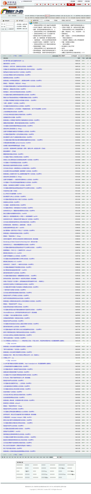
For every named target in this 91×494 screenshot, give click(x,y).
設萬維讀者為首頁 (27, 1)
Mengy (24, 83)
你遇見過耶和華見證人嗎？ (11, 227)
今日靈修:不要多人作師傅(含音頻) (12, 157)
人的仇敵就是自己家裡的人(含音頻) (13, 386)
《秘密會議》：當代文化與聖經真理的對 (44, 40)
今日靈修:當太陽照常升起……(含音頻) (14, 383)
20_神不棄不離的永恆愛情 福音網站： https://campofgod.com (20, 363)
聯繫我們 (80, 1)
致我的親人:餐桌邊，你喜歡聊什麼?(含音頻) (15, 400)
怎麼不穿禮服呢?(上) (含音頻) (11, 256)
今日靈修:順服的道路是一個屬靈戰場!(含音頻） (16, 275)
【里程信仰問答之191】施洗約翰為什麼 (44, 48)
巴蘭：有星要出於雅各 (68, 42)
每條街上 (41, 281)
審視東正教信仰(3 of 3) (9, 253)
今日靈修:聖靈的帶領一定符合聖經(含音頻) (15, 134)
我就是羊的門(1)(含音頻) (10, 425)
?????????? (19, 468)
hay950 (35, 216)
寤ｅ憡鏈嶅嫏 (35, 486)
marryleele (13, 343)
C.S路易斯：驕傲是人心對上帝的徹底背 (73, 40)
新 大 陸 (68, 18)
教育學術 (78, 15)
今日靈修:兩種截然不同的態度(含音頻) (14, 267)
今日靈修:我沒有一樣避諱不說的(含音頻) (14, 369)
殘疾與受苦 (6, 63)
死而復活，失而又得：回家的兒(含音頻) (14, 66)
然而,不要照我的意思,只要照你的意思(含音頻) (16, 332)
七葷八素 (63, 15)
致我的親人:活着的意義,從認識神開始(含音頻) (16, 451)
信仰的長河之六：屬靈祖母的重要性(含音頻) (16, 210)
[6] (20, 457)
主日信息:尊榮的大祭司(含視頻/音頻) (13, 75)
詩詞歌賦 (57, 15)
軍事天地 (32, 18)
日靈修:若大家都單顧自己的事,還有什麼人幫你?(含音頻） (19, 69)
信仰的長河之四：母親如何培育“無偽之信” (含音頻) (18, 219)
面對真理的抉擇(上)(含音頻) (11, 326)
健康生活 (88, 15)
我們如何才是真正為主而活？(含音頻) (14, 72)
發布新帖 (19, 24)
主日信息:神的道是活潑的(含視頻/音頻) (14, 114)
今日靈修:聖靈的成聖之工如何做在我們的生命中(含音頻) (19, 86)
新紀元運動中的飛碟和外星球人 (12, 213)
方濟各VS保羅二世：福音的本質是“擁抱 (73, 27)
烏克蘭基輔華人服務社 (57, 340)
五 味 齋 (27, 15)
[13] (41, 457)
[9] (28, 457)
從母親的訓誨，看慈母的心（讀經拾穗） (14, 225)
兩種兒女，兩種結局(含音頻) (11, 89)
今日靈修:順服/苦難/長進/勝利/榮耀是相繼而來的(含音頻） (19, 140)
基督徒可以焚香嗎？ (9, 431)
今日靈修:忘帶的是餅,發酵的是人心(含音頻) (15, 411)
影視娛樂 (73, 18)
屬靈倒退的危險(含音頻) (10, 154)
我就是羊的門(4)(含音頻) (10, 321)
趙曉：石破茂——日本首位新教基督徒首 (73, 35)
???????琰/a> (44, 477)
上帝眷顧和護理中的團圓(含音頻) (12, 366)
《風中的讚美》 (66, 44)
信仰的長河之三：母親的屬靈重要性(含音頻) (16, 244)
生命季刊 (29, 66)
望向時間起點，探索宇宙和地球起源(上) (73, 25)
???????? (35, 465)
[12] (38, 457)
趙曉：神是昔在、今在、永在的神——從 (73, 31)
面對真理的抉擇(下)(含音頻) (11, 273)
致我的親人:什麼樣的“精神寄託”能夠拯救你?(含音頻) (18, 120)
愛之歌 (29, 225)
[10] (31, 457)
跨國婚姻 (37, 18)
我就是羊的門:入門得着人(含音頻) (12, 295)
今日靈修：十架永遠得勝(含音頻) (12, 315)
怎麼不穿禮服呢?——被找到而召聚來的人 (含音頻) (17, 179)
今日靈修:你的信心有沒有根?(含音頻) (13, 389)
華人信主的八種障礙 (67, 50)
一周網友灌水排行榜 (80, 20)
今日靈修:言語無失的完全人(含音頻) (13, 106)
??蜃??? (27, 471)
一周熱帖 (55, 20)
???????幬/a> (70, 471)
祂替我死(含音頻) (8, 77)
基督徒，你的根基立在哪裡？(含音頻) (14, 185)
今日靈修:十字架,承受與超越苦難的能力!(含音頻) (17, 182)
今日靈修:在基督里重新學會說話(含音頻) (14, 126)
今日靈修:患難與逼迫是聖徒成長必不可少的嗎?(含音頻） (19, 188)
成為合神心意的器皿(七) (10, 128)
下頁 (15, 55)
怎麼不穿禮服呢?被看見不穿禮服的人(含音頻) (16, 131)
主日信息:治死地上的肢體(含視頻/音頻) (14, 335)
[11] (34, 457)
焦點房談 (78, 18)
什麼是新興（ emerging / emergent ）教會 (14, 417)
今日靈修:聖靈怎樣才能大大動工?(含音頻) (15, 199)
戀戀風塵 (42, 18)
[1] (7, 457)
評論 (8, 343)
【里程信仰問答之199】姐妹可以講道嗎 (44, 25)
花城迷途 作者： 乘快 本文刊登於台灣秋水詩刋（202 (18, 355)
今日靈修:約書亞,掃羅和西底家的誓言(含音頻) (16, 94)
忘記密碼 (19, 26)
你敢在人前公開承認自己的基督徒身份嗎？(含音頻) (17, 159)
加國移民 (57, 18)
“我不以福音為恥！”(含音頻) (11, 338)
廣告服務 (73, 1)
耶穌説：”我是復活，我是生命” (12, 83)
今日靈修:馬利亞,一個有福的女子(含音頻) (15, 208)
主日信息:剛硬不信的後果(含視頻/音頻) (14, 442)
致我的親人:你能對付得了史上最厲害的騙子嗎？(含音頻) (19, 174)
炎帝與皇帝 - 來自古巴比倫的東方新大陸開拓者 (16, 414)
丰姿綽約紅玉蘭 (7, 191)
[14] (44, 457)
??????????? (19, 465)
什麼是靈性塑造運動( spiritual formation (14, 143)
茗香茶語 (32, 15)
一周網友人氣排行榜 (66, 20)
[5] (17, 457)
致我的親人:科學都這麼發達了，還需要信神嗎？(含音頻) (19, 80)
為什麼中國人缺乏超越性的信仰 (12, 60)
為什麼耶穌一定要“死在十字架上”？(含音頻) (15, 230)
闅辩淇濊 (63, 486)
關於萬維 (87, 1)
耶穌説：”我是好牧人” (9, 236)
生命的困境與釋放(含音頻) (10, 397)
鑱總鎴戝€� (42, 486)
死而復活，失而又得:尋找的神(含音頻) (14, 92)
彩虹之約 (47, 15)
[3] (12, 457)
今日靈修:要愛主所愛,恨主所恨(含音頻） (14, 423)
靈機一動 (47, 18)
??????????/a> (62, 474)
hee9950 (13, 63)
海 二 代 (73, 15)
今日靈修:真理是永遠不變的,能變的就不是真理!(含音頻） (19, 309)
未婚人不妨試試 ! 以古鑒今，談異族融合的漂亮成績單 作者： (20, 281)
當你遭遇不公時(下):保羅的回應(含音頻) (14, 137)
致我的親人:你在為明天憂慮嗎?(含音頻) (14, 346)
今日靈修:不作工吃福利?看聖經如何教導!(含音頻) (17, 375)
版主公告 (25, 28)
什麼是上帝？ (7, 358)
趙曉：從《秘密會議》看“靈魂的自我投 (44, 38)
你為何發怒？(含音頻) (9, 392)
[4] (15, 457)
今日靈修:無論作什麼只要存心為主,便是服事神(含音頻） (19, 329)
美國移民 (88, 18)
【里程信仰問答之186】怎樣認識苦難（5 (73, 29)
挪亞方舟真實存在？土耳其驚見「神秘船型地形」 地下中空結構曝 (22, 109)
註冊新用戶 (11, 29)
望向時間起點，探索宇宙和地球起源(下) (44, 50)
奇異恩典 (14, 15)
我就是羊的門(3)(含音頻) (10, 380)
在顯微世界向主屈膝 (9, 117)
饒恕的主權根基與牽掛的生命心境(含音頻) (15, 440)
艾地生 (23, 145)
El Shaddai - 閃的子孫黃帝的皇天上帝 (13, 377)
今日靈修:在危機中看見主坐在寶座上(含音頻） (16, 437)
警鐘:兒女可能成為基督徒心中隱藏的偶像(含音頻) (17, 97)
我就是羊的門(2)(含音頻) (10, 409)
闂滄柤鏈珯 (28, 486)
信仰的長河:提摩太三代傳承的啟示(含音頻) (15, 284)
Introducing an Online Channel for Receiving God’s (16, 241)
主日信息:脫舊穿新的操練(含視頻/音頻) (14, 292)
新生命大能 (34, 241)
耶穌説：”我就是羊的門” (10, 304)
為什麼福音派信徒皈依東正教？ (12, 270)
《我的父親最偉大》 (67, 38)
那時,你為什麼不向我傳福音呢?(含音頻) (14, 420)
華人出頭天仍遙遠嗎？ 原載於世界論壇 (14, 445)
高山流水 (68, 15)
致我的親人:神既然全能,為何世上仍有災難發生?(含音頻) (19, 301)
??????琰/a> (61, 468)
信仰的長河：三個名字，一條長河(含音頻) (15, 264)
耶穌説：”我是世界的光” (10, 406)
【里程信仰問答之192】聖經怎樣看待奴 (44, 44)
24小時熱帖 (47, 20)
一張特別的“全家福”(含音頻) (11, 290)
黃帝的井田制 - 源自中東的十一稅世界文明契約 (16, 278)
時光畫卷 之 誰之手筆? (68, 46)
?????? (26, 468)
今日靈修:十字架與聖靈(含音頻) (12, 162)
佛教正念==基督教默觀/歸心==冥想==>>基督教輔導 (18, 216)
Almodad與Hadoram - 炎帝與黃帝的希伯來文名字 (17, 312)
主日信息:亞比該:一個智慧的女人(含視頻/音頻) (16, 168)
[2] (9, 457)
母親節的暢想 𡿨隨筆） (40, 46)
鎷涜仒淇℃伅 (50, 486)
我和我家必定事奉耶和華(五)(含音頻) (13, 434)
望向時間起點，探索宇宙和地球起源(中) (44, 52)
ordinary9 (28, 250)
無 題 (63, 48)
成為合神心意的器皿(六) (10, 176)
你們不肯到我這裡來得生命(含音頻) (13, 298)
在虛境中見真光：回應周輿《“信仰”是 (44, 42)
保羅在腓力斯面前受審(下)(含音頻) (13, 372)
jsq (23, 60)
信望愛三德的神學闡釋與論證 (11, 145)
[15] (47, 457)
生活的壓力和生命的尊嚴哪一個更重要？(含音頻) (17, 171)
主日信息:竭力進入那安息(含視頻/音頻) (14, 394)
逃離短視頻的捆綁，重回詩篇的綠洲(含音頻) (16, 123)
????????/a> (44, 474)
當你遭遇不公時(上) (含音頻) (11, 196)
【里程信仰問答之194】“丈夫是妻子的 (44, 33)
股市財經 (52, 18)
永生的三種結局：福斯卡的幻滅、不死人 (44, 27)
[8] (25, 457)
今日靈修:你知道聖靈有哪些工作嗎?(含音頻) (15, 258)
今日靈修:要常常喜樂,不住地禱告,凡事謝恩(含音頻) (17, 287)
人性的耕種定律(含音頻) (10, 111)
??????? (27, 465)
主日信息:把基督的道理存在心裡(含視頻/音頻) (16, 222)
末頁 (20, 55)
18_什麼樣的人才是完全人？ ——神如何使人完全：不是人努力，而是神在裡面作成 (26, 340)
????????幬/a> (71, 474)
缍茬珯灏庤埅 (57, 486)
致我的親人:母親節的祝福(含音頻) (12, 233)
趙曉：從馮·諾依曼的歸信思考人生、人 (44, 29)
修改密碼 (19, 28)
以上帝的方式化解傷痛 (9, 193)
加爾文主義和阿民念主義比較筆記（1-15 (73, 52)
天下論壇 (37, 15)
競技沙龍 (42, 15)
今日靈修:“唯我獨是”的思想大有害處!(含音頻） (16, 100)
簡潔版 (24, 26)
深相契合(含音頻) (8, 202)
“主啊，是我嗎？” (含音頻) (10, 103)
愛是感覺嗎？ (7, 151)
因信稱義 (35, 239)
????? (17, 471)
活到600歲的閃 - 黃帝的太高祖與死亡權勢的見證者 (17, 239)
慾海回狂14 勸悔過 (8, 403)
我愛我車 (83, 18)
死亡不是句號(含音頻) (9, 448)
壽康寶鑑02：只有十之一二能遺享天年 (14, 250)
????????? (52, 465)
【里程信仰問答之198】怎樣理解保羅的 (44, 31)
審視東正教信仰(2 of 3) (9, 261)
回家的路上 (65, 33)
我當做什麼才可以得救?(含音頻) (42, 35)
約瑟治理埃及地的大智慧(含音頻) (12, 307)
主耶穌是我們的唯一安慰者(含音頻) (13, 318)
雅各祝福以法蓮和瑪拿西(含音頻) (12, 165)
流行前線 (63, 18)
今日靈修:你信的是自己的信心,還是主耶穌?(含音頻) (17, 323)
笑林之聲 (83, 15)
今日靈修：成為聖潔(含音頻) (11, 205)
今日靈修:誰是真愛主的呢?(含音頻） (13, 428)
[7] (23, 457)
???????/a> (44, 471)
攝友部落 (52, 15)
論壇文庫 (25, 24)
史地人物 (27, 18)
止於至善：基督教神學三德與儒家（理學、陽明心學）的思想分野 (21, 148)
